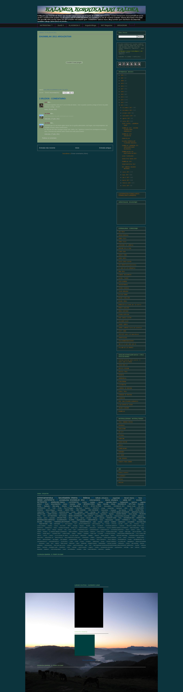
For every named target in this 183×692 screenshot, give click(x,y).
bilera (77, 543)
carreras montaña (111, 543)
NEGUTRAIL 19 (49, 537)
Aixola (126, 523)
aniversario (41, 543)
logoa (99, 504)
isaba (86, 512)
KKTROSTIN (42, 502)
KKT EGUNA (62, 516)
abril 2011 (126, 177)
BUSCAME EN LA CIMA (125, 248)
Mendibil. (39, 521)
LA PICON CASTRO (110, 533)
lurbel (68, 547)
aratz (94, 521)
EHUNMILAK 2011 (127, 161)
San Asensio (122, 510)
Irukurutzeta (104, 510)
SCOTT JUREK (122, 331)
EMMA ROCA (122, 271)
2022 (122, 75)
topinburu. (46, 549)
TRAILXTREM (122, 428)
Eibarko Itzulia (131, 506)
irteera (65, 504)
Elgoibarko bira (81, 520)
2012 (122, 102)
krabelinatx (62, 547)
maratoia (72, 504)
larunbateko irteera (68, 498)
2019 (122, 83)
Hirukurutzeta (109, 520)
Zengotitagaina (99, 516)
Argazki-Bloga (90, 25)
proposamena (118, 547)
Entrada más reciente (47, 148)
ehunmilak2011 (54, 92)
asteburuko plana (64, 512)
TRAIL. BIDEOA (112, 539)
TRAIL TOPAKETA (101, 539)
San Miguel (55, 539)
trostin (64, 549)
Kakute (73, 533)
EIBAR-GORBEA (83, 527)
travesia (39, 518)
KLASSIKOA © (74, 25)
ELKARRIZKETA (62, 520)
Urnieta (82, 541)
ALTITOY (85, 506)
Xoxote (102, 541)
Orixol (119, 537)
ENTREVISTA (101, 527)
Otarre (124, 537)
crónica (128, 543)
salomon (137, 547)
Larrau (134, 520)
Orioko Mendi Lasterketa (110, 537)
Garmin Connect (123, 472)
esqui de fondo (43, 523)
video (125, 508)
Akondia (105, 504)
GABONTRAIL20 (94, 529)
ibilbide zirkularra (101, 498)
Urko (47, 512)
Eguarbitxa (104, 514)
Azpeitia (50, 525)
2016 (122, 91)
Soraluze (92, 539)
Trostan (130, 539)
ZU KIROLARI (121, 541)
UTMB (76, 541)
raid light (126, 547)
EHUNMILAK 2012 (79, 514)
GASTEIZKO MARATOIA (117, 529)
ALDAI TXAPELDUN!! (128, 156)
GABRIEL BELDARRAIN (125, 274)
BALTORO (62, 525)
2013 (122, 99)
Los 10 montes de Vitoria (61, 535)
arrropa (100, 521)
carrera (100, 502)
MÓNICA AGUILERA (124, 308)
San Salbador (63, 539)
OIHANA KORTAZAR (124, 314)
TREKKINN (121, 438)
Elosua (54, 529)
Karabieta (86, 533)
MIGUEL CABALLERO (124, 298)
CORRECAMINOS (123, 448)
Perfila (60, 508)
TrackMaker (122, 476)
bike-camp (56, 506)
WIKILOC (121, 482)
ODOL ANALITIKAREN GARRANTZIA (128, 401)
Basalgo (75, 525)
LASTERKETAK (122, 384)
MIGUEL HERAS (123, 301)
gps (86, 545)
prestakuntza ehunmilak (107, 547)
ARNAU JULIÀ (122, 241)
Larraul (51, 535)
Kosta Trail (93, 533)
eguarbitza (39, 545)
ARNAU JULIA (122, 238)
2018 (122, 86)
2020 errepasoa (96, 523)
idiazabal (80, 512)
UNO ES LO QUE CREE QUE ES (127, 344)
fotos (140, 498)
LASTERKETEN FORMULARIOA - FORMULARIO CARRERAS (129, 194)
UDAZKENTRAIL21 (54, 541)
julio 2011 (126, 121)
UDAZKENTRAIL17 (42, 541)
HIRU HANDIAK (81, 510)
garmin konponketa (78, 545)
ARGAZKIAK (122, 25)
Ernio (70, 529)
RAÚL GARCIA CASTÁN (125, 317)
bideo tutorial (64, 543)
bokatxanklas (102, 543)
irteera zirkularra (111, 500)
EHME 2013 (74, 527)
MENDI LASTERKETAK (75, 516)
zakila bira (104, 512)
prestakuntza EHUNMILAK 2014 (71, 500)
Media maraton (105, 535)
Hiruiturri (45, 531)
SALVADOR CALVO (123, 321)
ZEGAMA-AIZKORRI (124, 408)
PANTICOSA (131, 537)
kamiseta (45, 547)
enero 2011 (126, 185)
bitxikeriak (83, 543)
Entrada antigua (105, 148)
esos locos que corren (59, 545)
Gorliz (138, 529)
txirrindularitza (71, 549)
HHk (143, 529)
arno (52, 543)
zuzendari (52, 518)
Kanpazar (113, 510)
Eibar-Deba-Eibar (134, 527)
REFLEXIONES (47, 539)
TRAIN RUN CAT (123, 365)
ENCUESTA (93, 527)
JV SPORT (121, 455)
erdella (133, 516)
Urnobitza (88, 541)
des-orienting (135, 543)
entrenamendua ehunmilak (121, 516)
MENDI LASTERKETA (45, 500)
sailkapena (141, 516)
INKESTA (92, 531)
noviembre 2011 (127, 110)
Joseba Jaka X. (46, 533)
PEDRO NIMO (140, 537)
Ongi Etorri (99, 537)
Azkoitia (60, 510)
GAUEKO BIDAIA (121, 514)
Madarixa (141, 520)
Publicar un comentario (49, 138)
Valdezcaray (96, 541)
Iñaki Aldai (127, 531)
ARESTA (121, 445)
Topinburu (87, 508)
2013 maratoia (68, 523)
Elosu (49, 529)
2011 (122, 105)
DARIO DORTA (122, 258)
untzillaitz (79, 549)
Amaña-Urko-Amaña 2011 (129, 158)
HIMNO (39, 531)
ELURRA (71, 520)
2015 (122, 94)
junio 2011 (126, 172)
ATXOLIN (113, 523)
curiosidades (131, 521)
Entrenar (60, 529)
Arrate (142, 523)
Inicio (77, 148)
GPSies (121, 479)
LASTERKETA (41, 508)
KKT (44, 516)
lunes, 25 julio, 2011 (50, 109)
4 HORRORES (139, 508)
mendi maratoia (82, 547)
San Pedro (79, 508)
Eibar (79, 504)
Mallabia (90, 535)
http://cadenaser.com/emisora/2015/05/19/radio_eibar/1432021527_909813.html (113, 545)
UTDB (71, 541)
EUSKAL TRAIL (123, 391)
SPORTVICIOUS (123, 337)
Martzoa (97, 535)
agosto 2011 (126, 118)
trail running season (56, 549)
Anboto (113, 504)
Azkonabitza (107, 506)
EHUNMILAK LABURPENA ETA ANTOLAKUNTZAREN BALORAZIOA (130, 147)
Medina (112, 535)
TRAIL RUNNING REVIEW (126, 422)
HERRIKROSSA (122, 378)
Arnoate (88, 518)
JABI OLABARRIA (136, 531)
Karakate (141, 504)
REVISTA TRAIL (123, 371)
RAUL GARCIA (88, 516)
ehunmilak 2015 (141, 521)
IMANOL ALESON (83, 531)
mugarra (91, 547)
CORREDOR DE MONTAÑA (125, 394)
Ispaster (121, 531)
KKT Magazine (106, 25)
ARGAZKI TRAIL (62, 518)
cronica (84, 502)
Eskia (46, 504)
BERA (69, 525)
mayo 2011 (125, 174)
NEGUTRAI (40, 537)
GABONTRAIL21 (104, 529)
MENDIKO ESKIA (89, 504)
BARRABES (121, 452)
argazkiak (116, 498)
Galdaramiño (124, 502)
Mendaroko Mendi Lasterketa (136, 535)
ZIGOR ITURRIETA (111, 541)
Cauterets (121, 525)
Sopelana (85, 539)
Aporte (82, 518)
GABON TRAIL (69, 510)
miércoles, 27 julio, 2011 (52, 119)
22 (103, 523)
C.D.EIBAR (100, 525)
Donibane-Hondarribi (64, 527)
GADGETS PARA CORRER (125, 461)
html (90, 545)
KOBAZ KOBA (66, 533)
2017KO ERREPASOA (84, 523)
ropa (132, 547)
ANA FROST (122, 231)
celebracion (121, 543)
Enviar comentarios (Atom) (79, 153)
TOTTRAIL (121, 435)
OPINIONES (85, 537)
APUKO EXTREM (96, 506)
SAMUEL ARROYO (123, 324)
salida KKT (127, 500)
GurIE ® (61, 25)
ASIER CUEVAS (52, 514)
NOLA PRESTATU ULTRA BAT (72, 537)
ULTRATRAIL (64, 541)
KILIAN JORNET (123, 294)
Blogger (98, 660)
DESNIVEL (121, 375)
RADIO (39, 539)
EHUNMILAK (122, 411)
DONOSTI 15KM (111, 518)
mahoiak (74, 547)
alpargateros (130, 541)
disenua (142, 543)
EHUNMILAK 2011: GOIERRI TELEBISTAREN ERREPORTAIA (130, 129)
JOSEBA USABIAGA (124, 288)
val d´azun (57, 523)
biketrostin (71, 543)
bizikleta (113, 521)
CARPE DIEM (122, 251)
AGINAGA (40, 510)
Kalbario (79, 533)
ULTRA (131, 510)
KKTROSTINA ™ (46, 25)
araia (47, 543)
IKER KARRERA (123, 281)
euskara (69, 545)
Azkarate (102, 518)
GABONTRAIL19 (92, 520)
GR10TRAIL (122, 425)
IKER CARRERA (73, 531)
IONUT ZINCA (100, 531)
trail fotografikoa (75, 506)
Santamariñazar (73, 539)
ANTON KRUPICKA (123, 235)
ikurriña (137, 545)
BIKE (70, 514)
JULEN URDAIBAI (123, 291)
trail (51, 523)
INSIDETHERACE (123, 284)
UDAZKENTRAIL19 (85, 521)
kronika (139, 500)
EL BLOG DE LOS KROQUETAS (127, 268)
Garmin (133, 529)
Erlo (65, 529)
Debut (55, 527)
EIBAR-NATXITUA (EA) (128, 164)
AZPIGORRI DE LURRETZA (126, 245)
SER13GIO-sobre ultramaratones (129, 334)
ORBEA (93, 537)
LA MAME (100, 533)
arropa (103, 508)
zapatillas (108, 549)
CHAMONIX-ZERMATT (111, 525)
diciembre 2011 (127, 107)
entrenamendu (48, 545)
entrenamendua (45, 498)
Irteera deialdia (133, 514)
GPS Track (132, 504)
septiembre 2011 (128, 115)
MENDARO (83, 535)
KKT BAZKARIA (52, 516)
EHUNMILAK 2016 (129, 518)
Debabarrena (48, 527)
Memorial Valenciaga (122, 535)
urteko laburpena (92, 549)
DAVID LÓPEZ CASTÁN (125, 261)
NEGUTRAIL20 (59, 537)
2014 (122, 97)
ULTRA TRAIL (139, 510)
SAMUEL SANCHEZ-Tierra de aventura (130, 327)
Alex (131, 523)
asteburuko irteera (58, 502)
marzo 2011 (126, 180)
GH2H (127, 529)
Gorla (101, 520)
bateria (57, 543)
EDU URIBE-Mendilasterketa (127, 265)
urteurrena (100, 549)
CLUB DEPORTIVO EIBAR (126, 404)
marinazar (119, 508)
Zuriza (39, 506)
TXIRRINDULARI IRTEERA (62, 521)
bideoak (107, 521)
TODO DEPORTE (123, 458)
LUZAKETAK (122, 398)
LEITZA (45, 535)
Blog (94, 525)
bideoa (86, 498)
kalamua (134, 502)
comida (73, 512)
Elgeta (142, 527)
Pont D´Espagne (69, 508)
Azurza (56, 525)
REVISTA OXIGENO (124, 368)
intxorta (64, 506)
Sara (80, 539)
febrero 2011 (127, 183)
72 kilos (107, 523)
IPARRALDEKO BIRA (111, 531)
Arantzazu (136, 523)
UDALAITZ (96, 508)
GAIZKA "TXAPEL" (124, 278)
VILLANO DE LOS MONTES (126, 347)
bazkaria (46, 506)
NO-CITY (121, 432)
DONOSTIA (40, 527)
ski (98, 512)
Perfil (54, 508)
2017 (122, 89)
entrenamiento (95, 500)
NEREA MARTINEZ (123, 311)
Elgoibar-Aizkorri (41, 529)
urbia (84, 549)
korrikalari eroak (53, 547)
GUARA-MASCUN (123, 442)
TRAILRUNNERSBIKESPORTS (126, 341)
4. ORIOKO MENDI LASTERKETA (119, 512)
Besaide (88, 525)
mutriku (97, 547)
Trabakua (74, 521)
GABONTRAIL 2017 (83, 529)
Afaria (70, 518)
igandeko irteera (111, 502)
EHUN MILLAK (126, 138)
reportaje (92, 512)
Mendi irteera (129, 498)
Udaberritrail (40, 512)
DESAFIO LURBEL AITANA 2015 (135, 525)
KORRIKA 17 (126, 520)
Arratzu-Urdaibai (41, 525)
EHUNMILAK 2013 (119, 506)
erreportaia (111, 508)
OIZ (49, 508)
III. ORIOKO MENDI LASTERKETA (58, 531)
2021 (122, 78)
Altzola (76, 518)
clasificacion (121, 521)
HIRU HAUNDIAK (93, 510)
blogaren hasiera (92, 543)
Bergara (82, 525)
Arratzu (95, 518)
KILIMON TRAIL (57, 533)
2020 (122, 80)
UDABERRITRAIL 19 (139, 539)
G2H (74, 529)
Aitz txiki (120, 523)
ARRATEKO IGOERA (138, 512)
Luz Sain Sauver (74, 535)
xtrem (45, 518)
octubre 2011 (127, 113)
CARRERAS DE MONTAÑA (125, 388)
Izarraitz (117, 520)
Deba (119, 518)
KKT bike (141, 506)
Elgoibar (111, 514)
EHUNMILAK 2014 (93, 514)
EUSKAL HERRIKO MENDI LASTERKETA (117, 527)
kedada (92, 502)
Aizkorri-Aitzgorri (50, 510)
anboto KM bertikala (141, 541)
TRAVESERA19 (122, 539)
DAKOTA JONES (123, 255)
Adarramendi (63, 514)
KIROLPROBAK (122, 381)
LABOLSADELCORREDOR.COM (125, 533)
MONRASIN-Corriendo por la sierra (130, 304)
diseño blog (109, 516)
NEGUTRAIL (48, 521)
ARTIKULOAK (41, 514)
